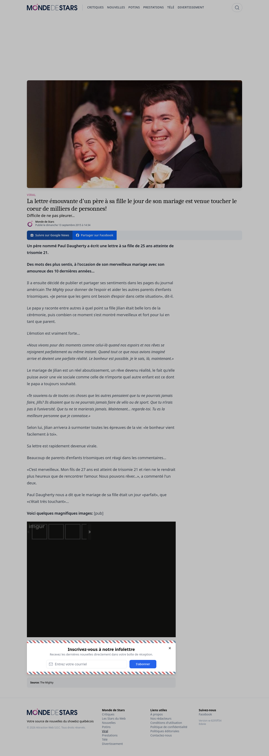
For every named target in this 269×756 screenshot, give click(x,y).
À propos (156, 714)
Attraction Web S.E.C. (48, 727)
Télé (104, 739)
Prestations (109, 735)
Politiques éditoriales (164, 731)
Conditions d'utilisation (166, 723)
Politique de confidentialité (168, 727)
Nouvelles (109, 723)
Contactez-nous (161, 735)
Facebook (205, 714)
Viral (105, 731)
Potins (106, 727)
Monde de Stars (44, 221)
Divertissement (112, 744)
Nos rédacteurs (160, 718)
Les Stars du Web (113, 718)
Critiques (108, 714)
